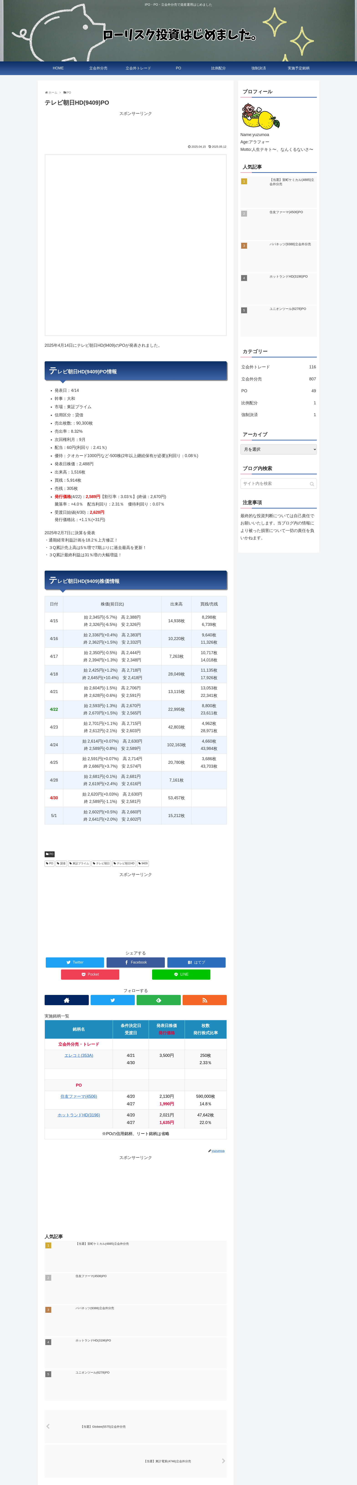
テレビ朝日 (103, 863)
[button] (312, 484)
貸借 (63, 863)
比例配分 (278, 403)
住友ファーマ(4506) (79, 1096)
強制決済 (278, 414)
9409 (145, 863)
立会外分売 (278, 379)
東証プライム (81, 863)
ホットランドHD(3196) (79, 1115)
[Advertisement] (136, 127)
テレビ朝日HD (125, 863)
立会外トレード (278, 367)
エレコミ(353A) (78, 1055)
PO (51, 854)
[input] (278, 483)
